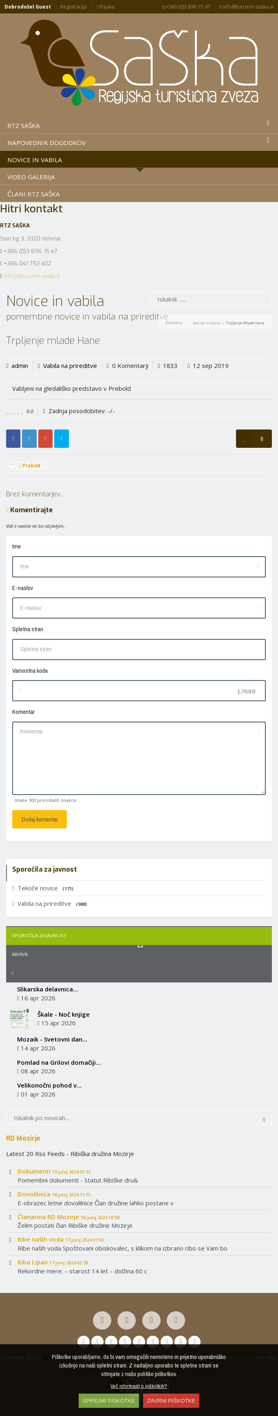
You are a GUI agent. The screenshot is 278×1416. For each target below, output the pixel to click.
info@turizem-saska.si (246, 6)
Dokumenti (54, 1171)
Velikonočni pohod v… (49, 1085)
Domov (174, 322)
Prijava (105, 6)
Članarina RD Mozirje (68, 1217)
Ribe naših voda (61, 1239)
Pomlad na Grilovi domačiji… (59, 1062)
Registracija (73, 6)
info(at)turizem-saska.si (32, 276)
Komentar (23, 711)
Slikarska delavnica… (47, 989)
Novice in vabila (207, 323)
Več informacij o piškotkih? (138, 1386)
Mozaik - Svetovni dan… (52, 1039)
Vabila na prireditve (70, 365)
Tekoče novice (42, 888)
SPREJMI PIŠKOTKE (109, 1401)
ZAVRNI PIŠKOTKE (171, 1401)
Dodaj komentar (40, 819)
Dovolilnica (54, 1194)
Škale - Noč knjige (64, 1014)
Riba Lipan (53, 1262)
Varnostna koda (30, 670)
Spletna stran (27, 629)
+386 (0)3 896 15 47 (186, 6)
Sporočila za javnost (39, 935)
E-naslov (22, 588)
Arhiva (20, 954)
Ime (16, 546)
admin (19, 365)
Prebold (29, 465)
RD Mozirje (23, 1138)
